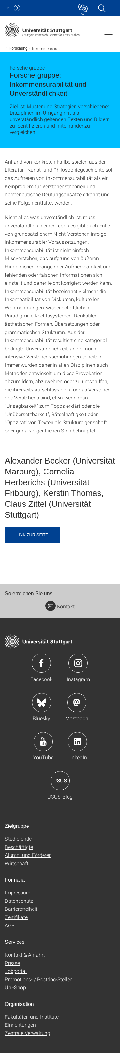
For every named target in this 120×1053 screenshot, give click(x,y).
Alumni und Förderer (28, 854)
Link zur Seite (32, 534)
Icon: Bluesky (41, 702)
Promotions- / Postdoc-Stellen (39, 979)
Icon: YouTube (43, 741)
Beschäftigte (19, 846)
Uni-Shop (15, 987)
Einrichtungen (20, 1024)
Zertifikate (16, 917)
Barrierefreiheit (21, 908)
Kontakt (60, 606)
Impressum (17, 892)
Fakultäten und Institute (32, 1016)
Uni (8, 7)
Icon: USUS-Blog (60, 780)
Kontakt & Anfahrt (25, 954)
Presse (12, 962)
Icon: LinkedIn (77, 741)
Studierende (18, 838)
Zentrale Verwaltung (27, 1033)
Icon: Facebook (41, 663)
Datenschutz (19, 900)
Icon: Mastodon (76, 702)
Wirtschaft (16, 863)
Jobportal (16, 970)
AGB (10, 925)
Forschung (18, 48)
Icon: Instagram (78, 663)
